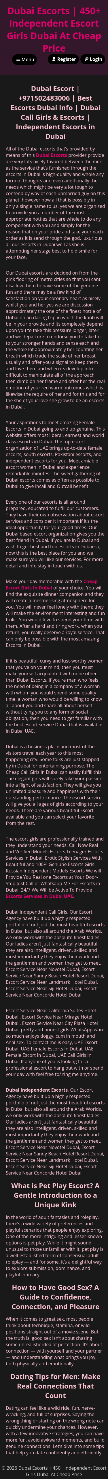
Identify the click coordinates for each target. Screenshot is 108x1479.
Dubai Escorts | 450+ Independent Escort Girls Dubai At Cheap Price (54, 29)
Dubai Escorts (51, 155)
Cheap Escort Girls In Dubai (52, 584)
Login (92, 59)
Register (63, 59)
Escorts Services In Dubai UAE (39, 896)
